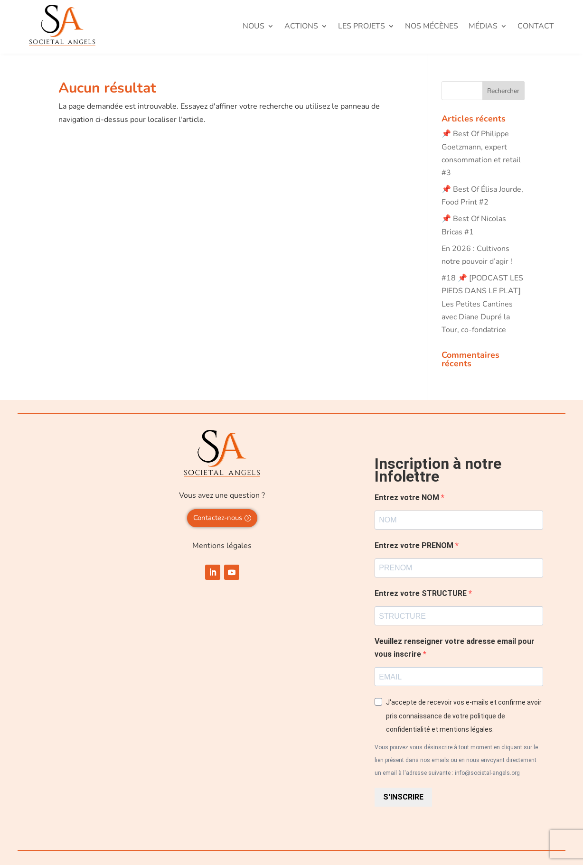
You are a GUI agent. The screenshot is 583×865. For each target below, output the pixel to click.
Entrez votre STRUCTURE (422, 593)
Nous (253, 27)
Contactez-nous (217, 517)
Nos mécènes (431, 27)
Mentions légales (222, 545)
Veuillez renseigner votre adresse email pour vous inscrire (455, 648)
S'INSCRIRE (403, 796)
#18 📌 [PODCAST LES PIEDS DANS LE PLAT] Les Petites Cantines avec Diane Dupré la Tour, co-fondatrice (482, 304)
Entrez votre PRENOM (415, 545)
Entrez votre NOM (408, 497)
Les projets (361, 27)
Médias (483, 27)
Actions (301, 27)
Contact (535, 27)
